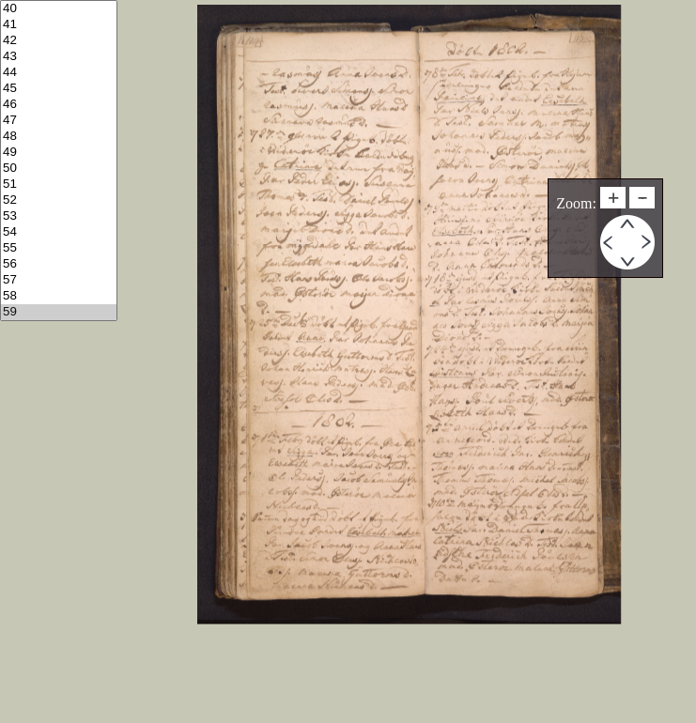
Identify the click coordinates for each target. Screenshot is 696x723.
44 (58, 73)
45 (58, 89)
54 (58, 232)
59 (58, 312)
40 (58, 9)
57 (58, 280)
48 (58, 137)
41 (58, 25)
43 (58, 57)
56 (58, 264)
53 (58, 216)
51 (58, 184)
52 (58, 200)
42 (58, 41)
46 (58, 105)
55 (58, 248)
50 (58, 169)
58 (58, 296)
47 (58, 121)
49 (58, 153)
